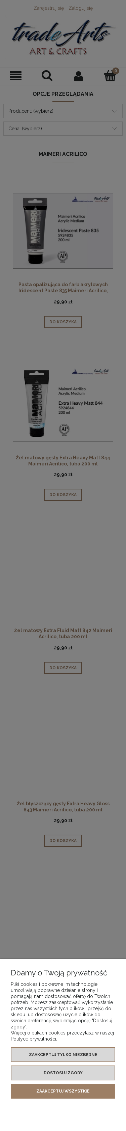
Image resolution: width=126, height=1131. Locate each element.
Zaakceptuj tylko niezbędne (63, 1054)
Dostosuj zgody (63, 1073)
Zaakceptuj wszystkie (63, 1091)
